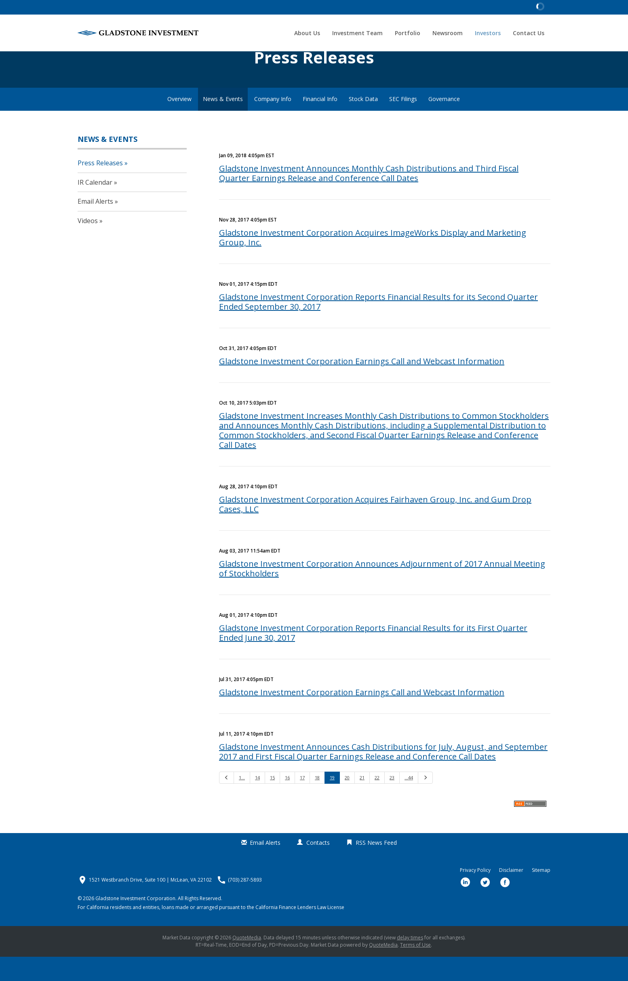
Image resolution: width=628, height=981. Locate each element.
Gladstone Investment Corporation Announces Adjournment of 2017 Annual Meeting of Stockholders (382, 592)
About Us (307, 33)
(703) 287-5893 (245, 904)
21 (362, 802)
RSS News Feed (376, 866)
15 (272, 802)
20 (347, 802)
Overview (179, 123)
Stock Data (363, 123)
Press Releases (100, 186)
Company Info (272, 123)
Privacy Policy (475, 894)
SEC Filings (403, 123)
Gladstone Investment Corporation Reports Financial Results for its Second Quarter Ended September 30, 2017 (378, 326)
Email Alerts (95, 225)
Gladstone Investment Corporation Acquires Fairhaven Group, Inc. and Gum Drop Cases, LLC (375, 528)
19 (332, 802)
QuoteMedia (246, 961)
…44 (409, 802)
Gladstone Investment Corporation (135, 922)
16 (287, 802)
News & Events (223, 123)
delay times (410, 961)
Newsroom (447, 33)
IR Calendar (95, 206)
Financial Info (320, 123)
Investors (488, 33)
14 (257, 802)
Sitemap (541, 894)
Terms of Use (415, 969)
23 (392, 802)
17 (302, 802)
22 (377, 802)
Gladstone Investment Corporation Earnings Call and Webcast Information (361, 385)
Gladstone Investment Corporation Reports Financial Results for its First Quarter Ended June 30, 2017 (373, 657)
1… (242, 802)
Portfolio (407, 33)
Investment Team (357, 33)
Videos (88, 244)
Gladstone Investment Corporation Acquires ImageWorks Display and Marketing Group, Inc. (372, 261)
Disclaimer (511, 894)
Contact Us (528, 33)
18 (317, 802)
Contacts (318, 866)
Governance (444, 123)
